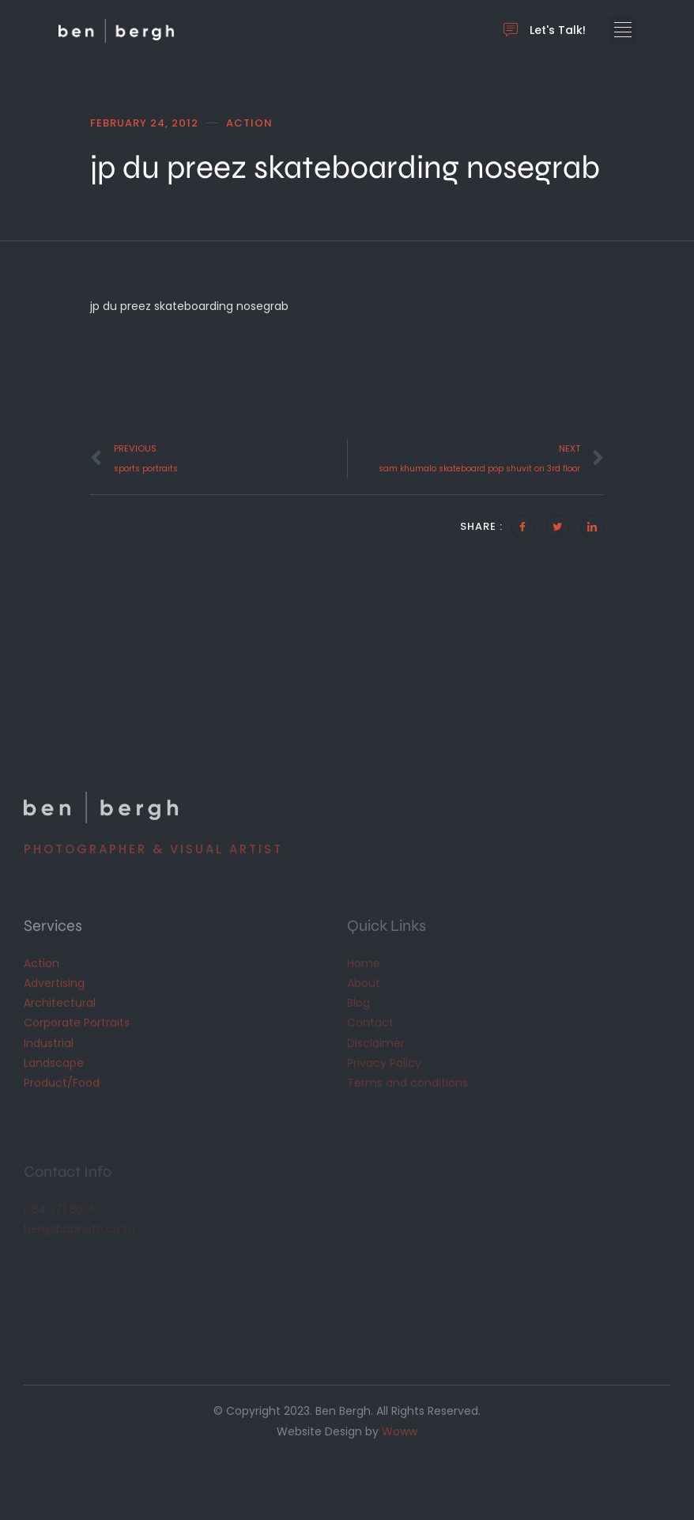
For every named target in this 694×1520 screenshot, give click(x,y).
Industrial (49, 1043)
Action (41, 963)
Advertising (54, 983)
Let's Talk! (545, 30)
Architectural (60, 1003)
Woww (399, 1431)
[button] (622, 30)
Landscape (54, 1063)
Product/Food (62, 1083)
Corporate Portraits (77, 1022)
